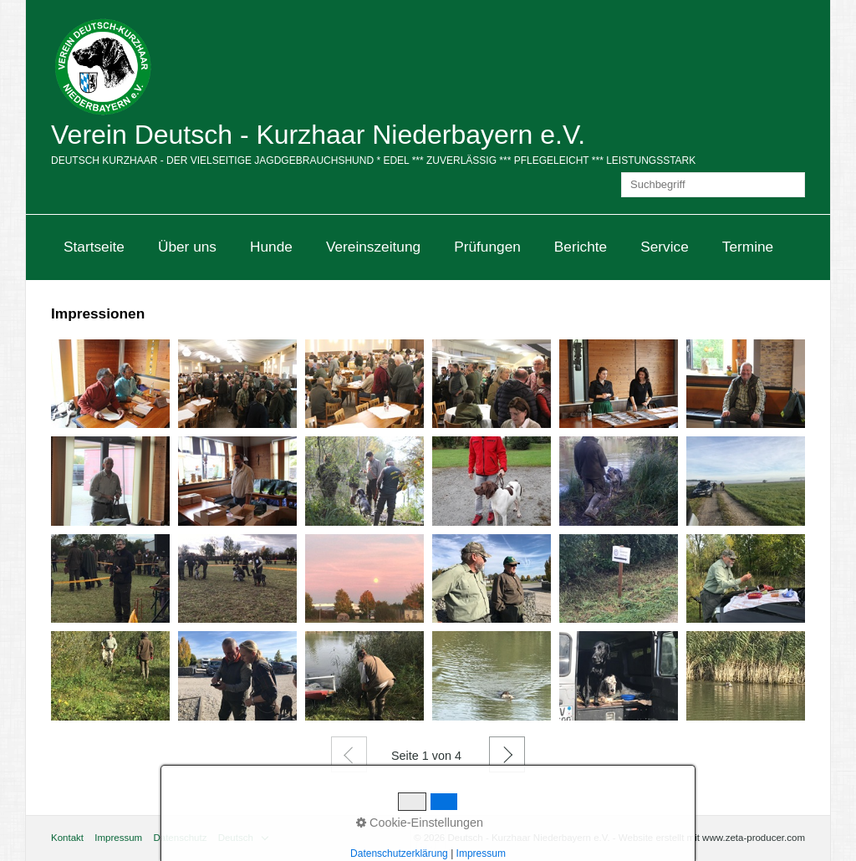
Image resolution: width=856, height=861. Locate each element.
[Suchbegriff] (713, 184)
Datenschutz (179, 838)
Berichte (580, 246)
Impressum (118, 838)
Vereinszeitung (373, 246)
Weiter (507, 754)
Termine (747, 246)
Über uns (187, 246)
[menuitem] (94, 247)
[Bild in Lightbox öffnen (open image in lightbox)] (110, 383)
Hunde (271, 246)
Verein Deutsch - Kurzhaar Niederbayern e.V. (318, 135)
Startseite (94, 246)
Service (664, 246)
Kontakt (67, 838)
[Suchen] (792, 184)
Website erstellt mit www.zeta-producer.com (712, 838)
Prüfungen (487, 246)
